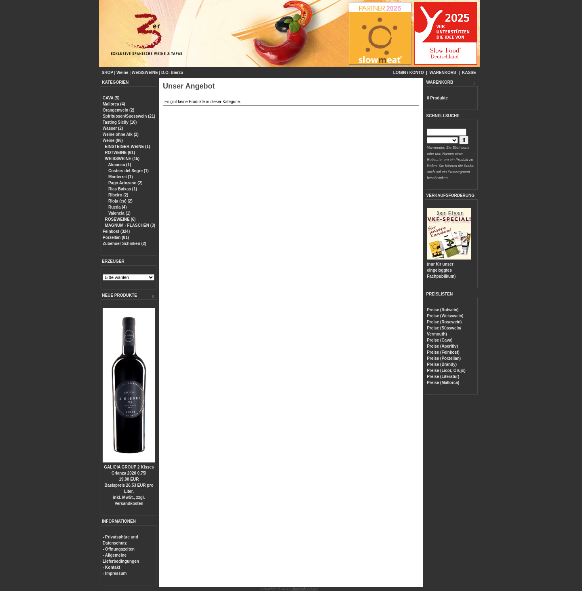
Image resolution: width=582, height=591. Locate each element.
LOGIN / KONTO (408, 72)
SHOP (107, 72)
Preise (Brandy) (442, 364)
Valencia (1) (119, 213)
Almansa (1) (119, 165)
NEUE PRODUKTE (119, 295)
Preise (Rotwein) (442, 310)
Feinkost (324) (116, 231)
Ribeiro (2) (117, 195)
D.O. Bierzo (172, 72)
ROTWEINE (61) (120, 152)
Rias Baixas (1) (122, 189)
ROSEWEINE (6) (120, 219)
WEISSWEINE (145, 72)
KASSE (469, 72)
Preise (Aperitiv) (442, 346)
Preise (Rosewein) (444, 322)
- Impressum (115, 573)
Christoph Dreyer (304, 589)
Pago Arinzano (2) (124, 183)
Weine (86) (113, 140)
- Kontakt (111, 567)
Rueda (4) (117, 207)
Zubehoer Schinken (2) (124, 243)
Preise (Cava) (439, 340)
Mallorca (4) (114, 104)
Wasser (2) (113, 128)
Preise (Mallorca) (443, 382)
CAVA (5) (111, 98)
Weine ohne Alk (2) (121, 134)
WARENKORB (443, 72)
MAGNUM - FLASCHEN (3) (130, 225)
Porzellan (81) (116, 237)
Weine (122, 72)
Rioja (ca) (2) (120, 201)
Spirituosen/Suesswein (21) (129, 116)
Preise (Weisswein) (445, 316)
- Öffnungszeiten (119, 549)
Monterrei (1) (120, 177)
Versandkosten (128, 503)
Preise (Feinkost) (443, 352)
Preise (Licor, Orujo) (446, 370)
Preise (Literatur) (443, 376)
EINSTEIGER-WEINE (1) (127, 146)
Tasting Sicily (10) (120, 122)
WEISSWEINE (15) (122, 158)
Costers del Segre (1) (128, 171)
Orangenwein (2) (118, 110)
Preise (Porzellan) (444, 358)
